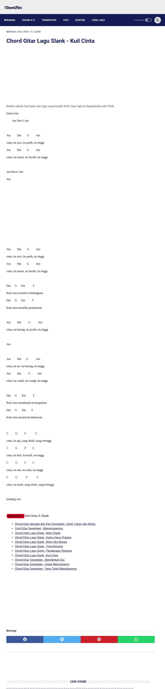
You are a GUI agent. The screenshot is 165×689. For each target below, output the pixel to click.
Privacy (93, 677)
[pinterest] (69, 640)
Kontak (82, 14)
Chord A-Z (30, 14)
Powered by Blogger (99, 683)
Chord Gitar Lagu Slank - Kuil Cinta (36, 556)
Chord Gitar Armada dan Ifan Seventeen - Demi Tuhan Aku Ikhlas (55, 525)
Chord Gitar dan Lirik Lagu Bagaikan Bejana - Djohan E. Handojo (138, 185)
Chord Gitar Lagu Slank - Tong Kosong (39, 547)
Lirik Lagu (100, 14)
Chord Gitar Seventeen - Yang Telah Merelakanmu (46, 570)
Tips (68, 14)
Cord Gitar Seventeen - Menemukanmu (39, 529)
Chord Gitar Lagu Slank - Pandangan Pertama (43, 552)
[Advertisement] (57, 71)
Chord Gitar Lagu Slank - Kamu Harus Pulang (43, 538)
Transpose (51, 14)
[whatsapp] (95, 640)
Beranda (12, 14)
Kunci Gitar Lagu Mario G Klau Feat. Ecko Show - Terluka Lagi (140, 83)
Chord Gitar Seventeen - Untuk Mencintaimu (42, 565)
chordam (81, 683)
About (71, 677)
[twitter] (44, 640)
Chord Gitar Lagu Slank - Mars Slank (37, 534)
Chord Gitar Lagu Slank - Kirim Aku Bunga (41, 543)
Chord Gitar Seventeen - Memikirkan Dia (40, 561)
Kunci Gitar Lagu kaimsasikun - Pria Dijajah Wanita (135, 168)
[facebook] (19, 640)
